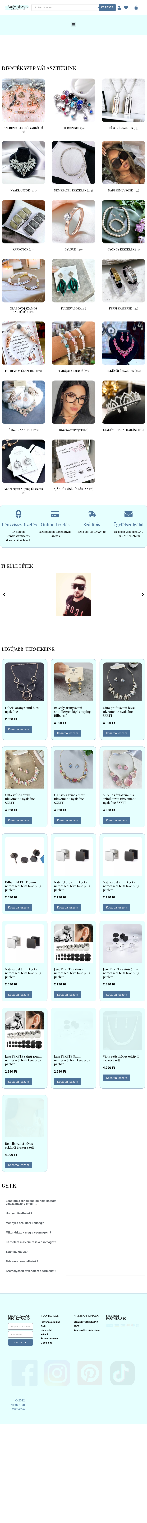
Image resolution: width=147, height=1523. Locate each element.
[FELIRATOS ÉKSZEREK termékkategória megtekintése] (23, 347)
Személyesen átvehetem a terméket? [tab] (31, 1271)
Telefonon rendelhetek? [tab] (22, 1261)
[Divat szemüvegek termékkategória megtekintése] (73, 407)
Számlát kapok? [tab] (17, 1251)
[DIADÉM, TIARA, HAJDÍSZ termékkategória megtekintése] (123, 407)
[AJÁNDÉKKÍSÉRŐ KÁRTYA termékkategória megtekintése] (73, 466)
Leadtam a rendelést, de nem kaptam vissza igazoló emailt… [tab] (31, 1202)
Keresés (107, 7)
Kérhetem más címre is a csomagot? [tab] (31, 1242)
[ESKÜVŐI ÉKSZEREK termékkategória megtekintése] (123, 347)
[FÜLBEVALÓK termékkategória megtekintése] (73, 285)
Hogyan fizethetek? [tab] (19, 1213)
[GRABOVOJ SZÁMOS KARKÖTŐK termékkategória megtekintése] (23, 287)
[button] (73, 24)
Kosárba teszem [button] (18, 729)
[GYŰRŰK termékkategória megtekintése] (73, 226)
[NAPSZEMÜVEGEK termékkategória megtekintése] (123, 167)
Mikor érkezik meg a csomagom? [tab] (28, 1232)
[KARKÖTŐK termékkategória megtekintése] (23, 226)
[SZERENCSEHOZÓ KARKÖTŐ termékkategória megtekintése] (23, 107)
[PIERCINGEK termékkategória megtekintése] (73, 105)
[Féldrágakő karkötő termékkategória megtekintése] (73, 347)
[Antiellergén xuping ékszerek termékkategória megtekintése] (23, 468)
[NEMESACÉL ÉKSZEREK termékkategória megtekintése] (73, 167)
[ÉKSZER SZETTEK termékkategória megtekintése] (23, 407)
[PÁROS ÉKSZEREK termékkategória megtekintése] (123, 105)
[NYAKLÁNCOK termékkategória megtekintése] (23, 167)
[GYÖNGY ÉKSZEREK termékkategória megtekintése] (123, 226)
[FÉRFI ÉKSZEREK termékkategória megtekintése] (123, 285)
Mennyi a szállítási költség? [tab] (25, 1223)
